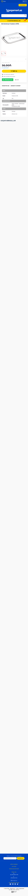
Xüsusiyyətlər (5, 85)
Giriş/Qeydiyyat (23, 5)
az (25, 1)
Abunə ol (20, 858)
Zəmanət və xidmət (16, 85)
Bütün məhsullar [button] (14, 20)
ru (23, 1)
